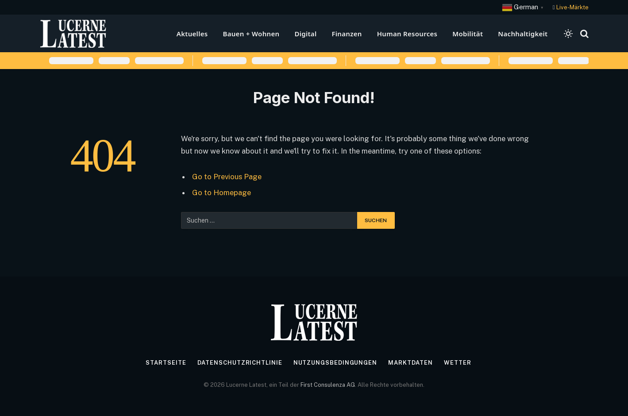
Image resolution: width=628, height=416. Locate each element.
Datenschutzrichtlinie (239, 362)
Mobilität (467, 33)
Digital (305, 33)
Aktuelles (192, 33)
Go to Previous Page (227, 176)
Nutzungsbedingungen (335, 362)
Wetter (457, 362)
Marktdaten (410, 362)
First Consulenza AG (328, 384)
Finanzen (346, 33)
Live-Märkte (572, 7)
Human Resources (407, 33)
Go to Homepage (221, 192)
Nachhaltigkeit (522, 33)
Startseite (166, 362)
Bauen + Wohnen (251, 33)
